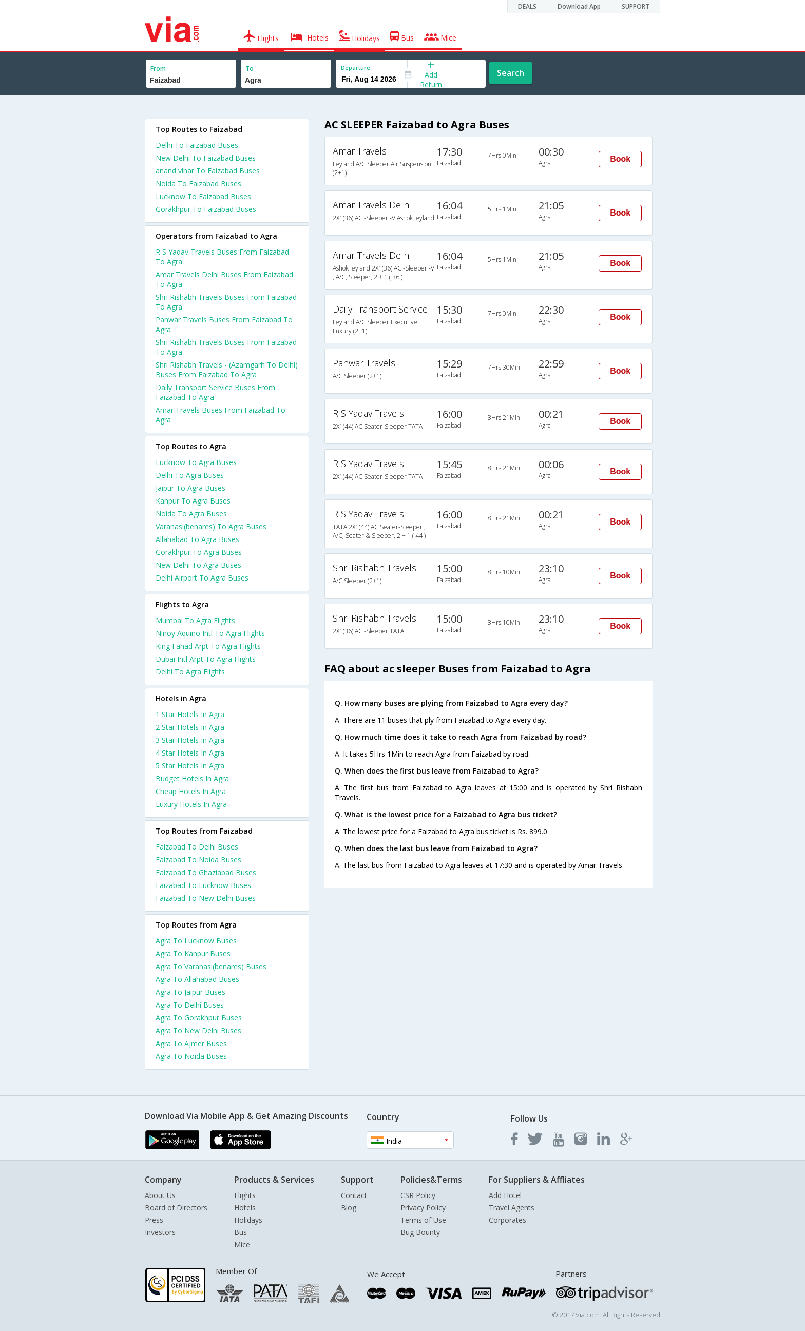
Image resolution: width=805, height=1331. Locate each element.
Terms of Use (423, 1220)
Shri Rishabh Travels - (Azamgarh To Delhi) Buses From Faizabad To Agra (227, 369)
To (249, 68)
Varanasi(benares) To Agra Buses (211, 526)
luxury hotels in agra (191, 804)
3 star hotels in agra (190, 740)
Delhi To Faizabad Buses (197, 145)
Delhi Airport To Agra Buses (202, 578)
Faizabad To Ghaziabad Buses (206, 872)
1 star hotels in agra (190, 714)
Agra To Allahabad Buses (197, 979)
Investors (160, 1232)
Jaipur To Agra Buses (190, 488)
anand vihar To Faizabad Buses (208, 171)
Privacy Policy (423, 1207)
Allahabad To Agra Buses (197, 539)
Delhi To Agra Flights (190, 672)
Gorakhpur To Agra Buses (199, 552)
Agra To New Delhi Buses (198, 1030)
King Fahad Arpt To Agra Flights (208, 646)
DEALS (527, 6)
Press (154, 1220)
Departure (355, 67)
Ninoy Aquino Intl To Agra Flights (210, 633)
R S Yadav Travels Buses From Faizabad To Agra (222, 256)
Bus (240, 1232)
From (158, 68)
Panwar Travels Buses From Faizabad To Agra (224, 324)
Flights (245, 1195)
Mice (242, 1244)
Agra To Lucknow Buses (196, 941)
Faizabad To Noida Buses (198, 859)
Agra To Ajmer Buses (191, 1043)
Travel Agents (511, 1207)
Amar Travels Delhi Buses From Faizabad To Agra (224, 279)
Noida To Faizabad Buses (198, 183)
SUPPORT (635, 6)
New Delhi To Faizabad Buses (206, 158)
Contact (354, 1195)
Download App (579, 6)
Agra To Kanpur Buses (193, 953)
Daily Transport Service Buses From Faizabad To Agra (215, 392)
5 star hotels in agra (190, 765)
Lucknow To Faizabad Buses (203, 196)
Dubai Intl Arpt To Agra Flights (206, 659)
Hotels (245, 1207)
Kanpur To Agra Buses (193, 501)
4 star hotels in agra (190, 753)
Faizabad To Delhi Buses (197, 847)
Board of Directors (176, 1207)
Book (620, 159)
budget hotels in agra (192, 778)
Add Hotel (505, 1195)
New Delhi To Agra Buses (198, 565)
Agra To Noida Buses (191, 1056)
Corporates (507, 1220)
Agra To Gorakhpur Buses (199, 1018)
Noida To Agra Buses (191, 513)
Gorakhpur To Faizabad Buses (206, 209)
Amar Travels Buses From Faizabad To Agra (220, 415)
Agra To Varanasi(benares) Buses (211, 966)
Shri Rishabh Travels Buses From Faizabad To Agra (226, 302)
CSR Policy (417, 1195)
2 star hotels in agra (190, 727)
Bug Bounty (420, 1232)
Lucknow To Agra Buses (196, 462)
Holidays (248, 1220)
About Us (160, 1195)
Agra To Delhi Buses (190, 1005)
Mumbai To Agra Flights (195, 620)
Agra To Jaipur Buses (190, 992)
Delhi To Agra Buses (190, 475)
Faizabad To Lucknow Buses (203, 885)
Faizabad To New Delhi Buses (206, 898)
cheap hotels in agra (191, 791)
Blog (348, 1207)
